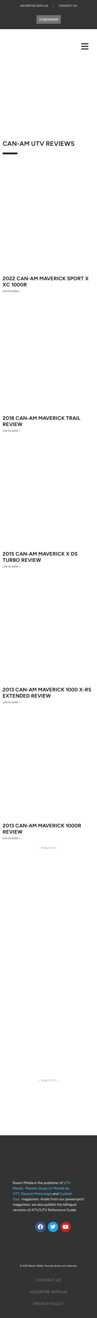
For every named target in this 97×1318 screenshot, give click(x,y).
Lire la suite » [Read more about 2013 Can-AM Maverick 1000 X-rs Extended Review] (11, 702)
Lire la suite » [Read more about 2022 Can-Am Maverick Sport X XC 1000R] (11, 291)
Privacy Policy (48, 1303)
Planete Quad (36, 1188)
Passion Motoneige (36, 1194)
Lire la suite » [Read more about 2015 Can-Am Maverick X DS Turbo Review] (11, 566)
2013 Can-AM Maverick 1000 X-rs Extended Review (47, 692)
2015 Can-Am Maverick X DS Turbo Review (40, 557)
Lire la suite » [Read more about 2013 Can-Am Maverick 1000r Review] (11, 838)
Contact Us (68, 5)
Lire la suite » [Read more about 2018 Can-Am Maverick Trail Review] (11, 431)
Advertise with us (34, 5)
